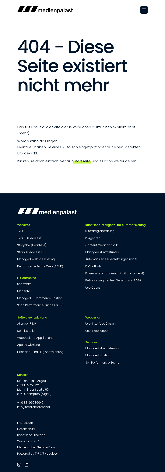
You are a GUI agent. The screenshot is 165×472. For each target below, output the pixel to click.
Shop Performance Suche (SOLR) (40, 305)
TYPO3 (21, 231)
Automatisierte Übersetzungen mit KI (111, 259)
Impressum (25, 423)
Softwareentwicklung (32, 317)
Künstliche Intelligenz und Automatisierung (115, 225)
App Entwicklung (28, 345)
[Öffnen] (144, 10)
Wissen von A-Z (28, 441)
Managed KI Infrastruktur (102, 252)
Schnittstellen (26, 331)
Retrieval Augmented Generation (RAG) (113, 280)
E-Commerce (26, 278)
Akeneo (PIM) (26, 324)
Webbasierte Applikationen (36, 338)
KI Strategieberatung (99, 231)
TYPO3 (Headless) (30, 238)
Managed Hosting (97, 355)
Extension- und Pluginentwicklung (40, 352)
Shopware (24, 284)
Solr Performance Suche (102, 363)
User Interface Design (100, 324)
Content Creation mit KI (101, 245)
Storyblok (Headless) (31, 245)
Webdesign (93, 317)
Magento (23, 291)
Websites (23, 225)
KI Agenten (92, 238)
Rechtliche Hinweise (31, 435)
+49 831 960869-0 (30, 403)
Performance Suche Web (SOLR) (40, 266)
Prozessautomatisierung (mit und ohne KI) (114, 273)
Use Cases (92, 288)
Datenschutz (26, 429)
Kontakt (22, 375)
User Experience (96, 331)
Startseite (82, 161)
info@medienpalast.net (33, 407)
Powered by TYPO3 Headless (37, 454)
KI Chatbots (93, 266)
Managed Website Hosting (36, 259)
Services (91, 342)
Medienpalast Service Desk (36, 447)
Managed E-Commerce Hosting (39, 298)
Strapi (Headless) (29, 252)
